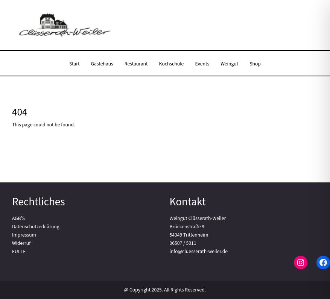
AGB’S (18, 218)
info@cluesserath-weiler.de (199, 251)
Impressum (24, 234)
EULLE (19, 251)
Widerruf (21, 243)
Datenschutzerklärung (35, 226)
